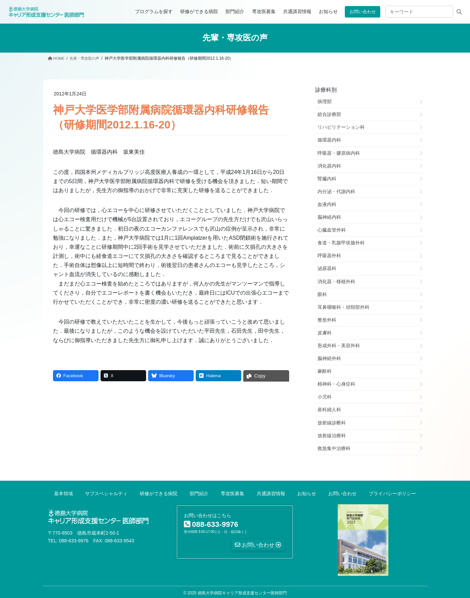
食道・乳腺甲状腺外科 (341, 242)
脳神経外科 (329, 358)
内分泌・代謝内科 (336, 191)
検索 (459, 12)
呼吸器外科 (329, 255)
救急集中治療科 (334, 448)
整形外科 (326, 319)
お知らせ (306, 493)
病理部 (324, 101)
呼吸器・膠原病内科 (338, 152)
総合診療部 (329, 114)
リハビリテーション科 (341, 127)
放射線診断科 (331, 422)
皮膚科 (324, 332)
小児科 (324, 396)
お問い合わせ (361, 11)
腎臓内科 (326, 178)
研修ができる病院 (158, 493)
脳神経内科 (329, 216)
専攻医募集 (232, 493)
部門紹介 (199, 493)
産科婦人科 (329, 409)
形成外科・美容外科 (338, 345)
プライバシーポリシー (392, 493)
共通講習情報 (271, 493)
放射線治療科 (331, 435)
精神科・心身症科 (336, 384)
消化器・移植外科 (336, 281)
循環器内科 (329, 140)
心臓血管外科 (331, 230)
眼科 (322, 294)
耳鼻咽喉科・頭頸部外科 (343, 306)
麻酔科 (324, 371)
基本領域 (63, 493)
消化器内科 (329, 165)
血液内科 (326, 204)
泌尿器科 (326, 268)
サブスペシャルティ (106, 493)
